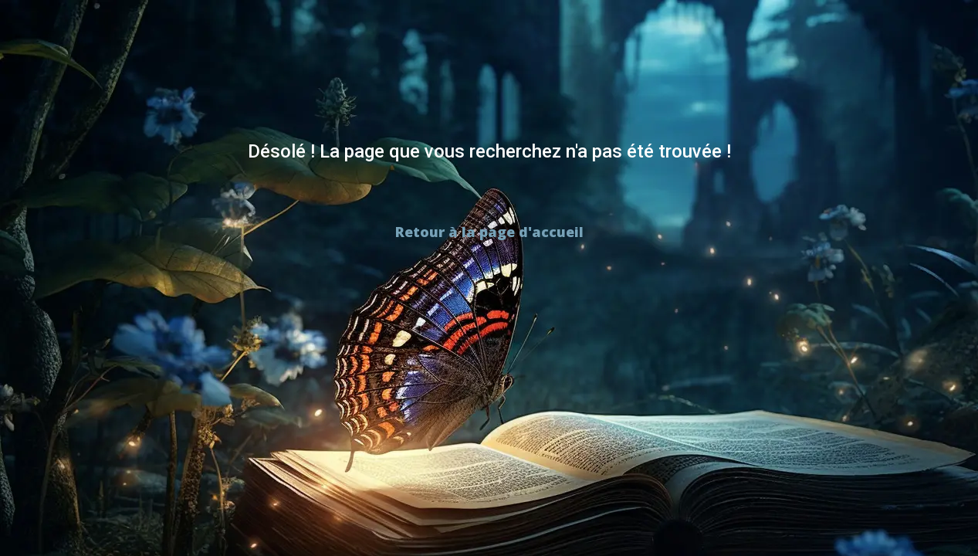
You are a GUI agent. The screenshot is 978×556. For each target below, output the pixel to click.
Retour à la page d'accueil (489, 231)
